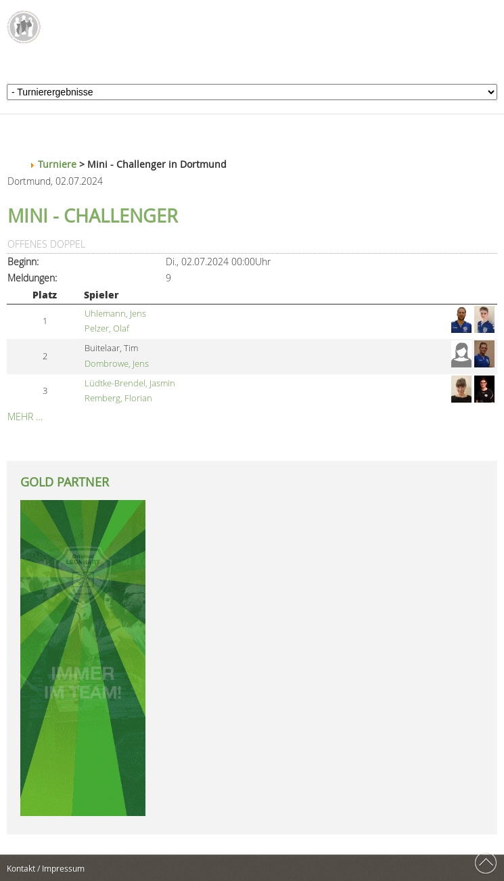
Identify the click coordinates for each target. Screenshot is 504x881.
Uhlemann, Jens (115, 313)
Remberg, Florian (118, 398)
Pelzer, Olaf (107, 328)
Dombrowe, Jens (117, 363)
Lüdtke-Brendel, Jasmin (130, 383)
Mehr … (25, 416)
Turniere (57, 164)
